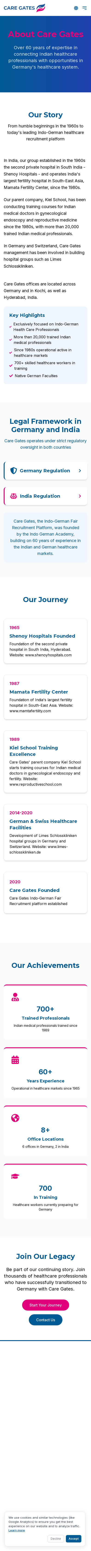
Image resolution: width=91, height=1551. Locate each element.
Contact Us (45, 1320)
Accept (74, 1538)
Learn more (17, 1530)
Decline (56, 1538)
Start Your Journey (45, 1305)
